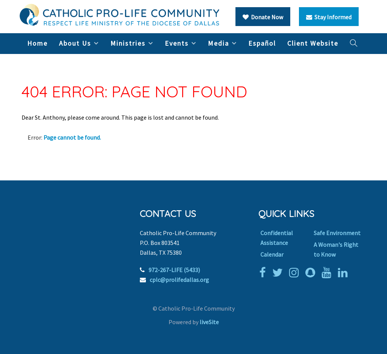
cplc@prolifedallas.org (179, 279)
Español (262, 43)
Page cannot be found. (72, 137)
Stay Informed (328, 17)
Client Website (312, 43)
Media (218, 43)
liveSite (209, 322)
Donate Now (263, 17)
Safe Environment (337, 233)
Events (177, 43)
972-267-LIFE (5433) (174, 270)
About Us (75, 43)
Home (37, 43)
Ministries (128, 43)
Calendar (271, 254)
